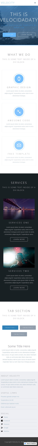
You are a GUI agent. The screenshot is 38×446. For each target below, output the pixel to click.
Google (6, 428)
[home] (7, 2)
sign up (9, 35)
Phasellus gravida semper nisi (10, 396)
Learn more (26, 35)
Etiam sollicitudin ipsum (8, 407)
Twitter (6, 417)
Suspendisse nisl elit (7, 400)
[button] (35, 3)
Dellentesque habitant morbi (10, 403)
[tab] (10, 327)
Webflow (6, 431)
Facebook (7, 421)
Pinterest (6, 424)
